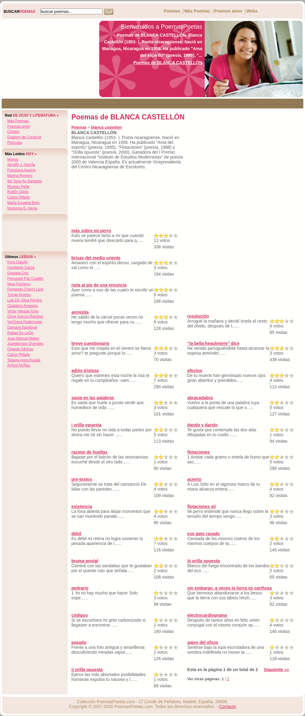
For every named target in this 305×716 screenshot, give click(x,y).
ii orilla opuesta (87, 669)
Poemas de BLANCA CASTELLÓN (167, 62)
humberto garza (20, 267)
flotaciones (198, 452)
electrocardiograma (207, 615)
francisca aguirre (21, 170)
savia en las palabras (92, 397)
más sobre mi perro (91, 230)
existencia (81, 506)
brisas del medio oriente (95, 257)
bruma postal (84, 560)
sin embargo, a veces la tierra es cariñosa (229, 588)
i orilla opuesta (86, 424)
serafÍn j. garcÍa (21, 165)
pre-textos (81, 479)
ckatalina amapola (22, 306)
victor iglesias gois (23, 311)
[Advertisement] (48, 59)
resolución (198, 316)
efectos (194, 370)
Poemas (172, 11)
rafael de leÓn (20, 333)
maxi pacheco (18, 284)
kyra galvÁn (17, 262)
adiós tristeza (85, 370)
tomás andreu (19, 295)
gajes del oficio (202, 642)
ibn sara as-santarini (24, 181)
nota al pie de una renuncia (98, 285)
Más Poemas (197, 11)
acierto (194, 479)
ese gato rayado (203, 533)
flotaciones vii (201, 506)
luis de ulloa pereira (24, 300)
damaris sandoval (22, 327)
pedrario (79, 588)
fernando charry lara (25, 289)
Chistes (13, 132)
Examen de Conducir (24, 137)
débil (76, 533)
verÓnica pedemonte (24, 322)
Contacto (227, 706)
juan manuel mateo (23, 338)
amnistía (80, 312)
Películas (14, 143)
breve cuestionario (90, 343)
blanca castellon (106, 127)
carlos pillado (18, 197)
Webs (252, 11)
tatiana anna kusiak (24, 360)
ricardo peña (18, 186)
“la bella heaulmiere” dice (213, 343)
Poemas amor (228, 11)
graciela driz (17, 273)
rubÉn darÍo (17, 192)
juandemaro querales (25, 344)
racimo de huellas (89, 452)
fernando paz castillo (25, 278)
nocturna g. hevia (22, 208)
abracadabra (200, 397)
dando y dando (202, 424)
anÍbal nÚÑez (18, 365)
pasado (78, 642)
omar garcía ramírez (25, 316)
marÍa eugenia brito (23, 203)
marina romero (20, 176)
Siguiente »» (276, 669)
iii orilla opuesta (203, 560)
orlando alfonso (20, 349)
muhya (12, 159)
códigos (79, 615)
